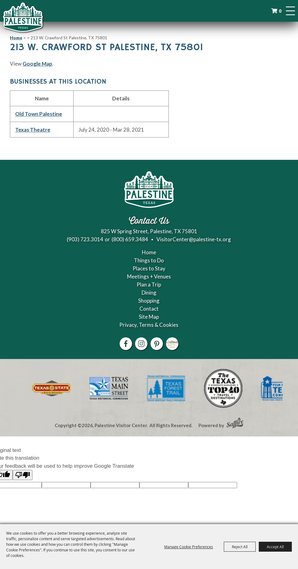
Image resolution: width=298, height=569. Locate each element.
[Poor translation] (22, 475)
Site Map (149, 316)
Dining (149, 292)
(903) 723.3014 (85, 239)
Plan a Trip (149, 284)
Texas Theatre (32, 129)
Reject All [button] (240, 546)
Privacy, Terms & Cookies (148, 325)
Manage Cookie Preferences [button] (188, 546)
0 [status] (280, 11)
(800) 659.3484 (130, 239)
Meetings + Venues (149, 276)
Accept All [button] (275, 546)
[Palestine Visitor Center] (23, 17)
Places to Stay (149, 268)
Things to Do (149, 260)
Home (16, 37)
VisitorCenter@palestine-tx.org (193, 239)
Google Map (37, 63)
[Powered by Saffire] (235, 423)
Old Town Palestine (38, 114)
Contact (149, 308)
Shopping (149, 300)
